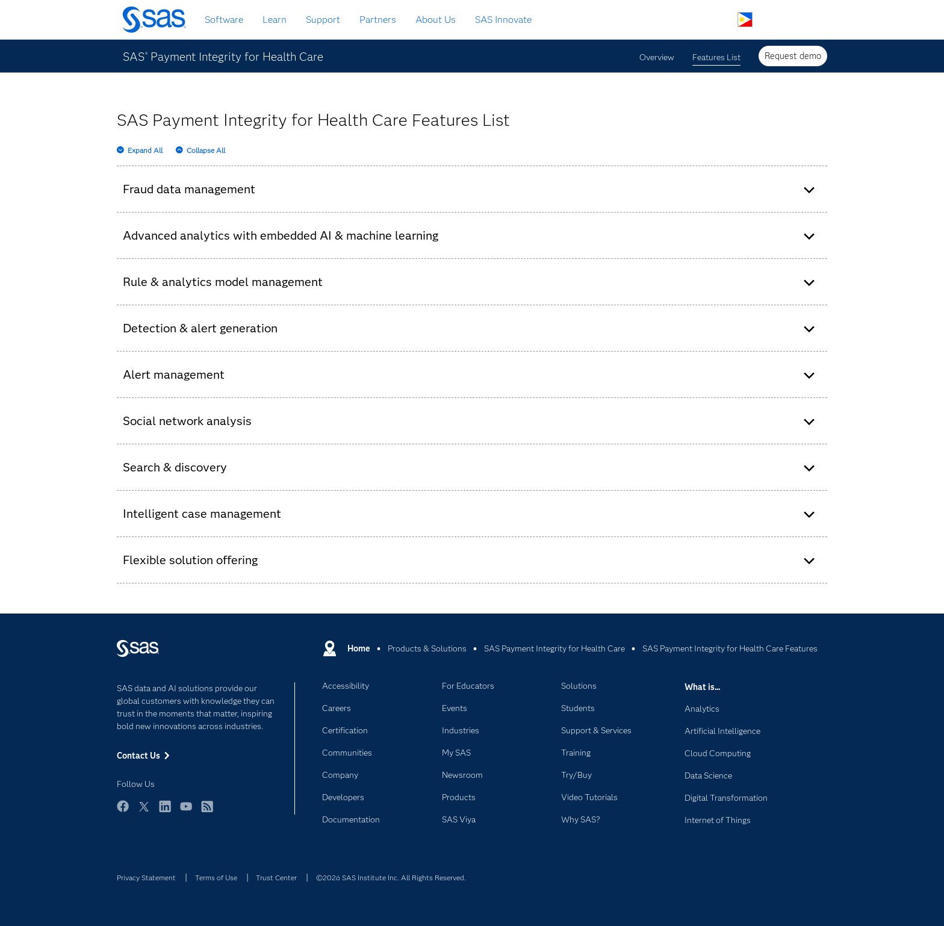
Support (323, 19)
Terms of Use (216, 877)
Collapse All (206, 150)
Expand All (145, 150)
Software (224, 19)
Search (716, 20)
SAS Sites (801, 20)
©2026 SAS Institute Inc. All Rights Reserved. (391, 877)
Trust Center (276, 877)
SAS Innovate (503, 19)
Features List (716, 57)
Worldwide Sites (745, 19)
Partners (377, 19)
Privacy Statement (146, 877)
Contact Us (773, 20)
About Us (435, 19)
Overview (656, 57)
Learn (274, 19)
